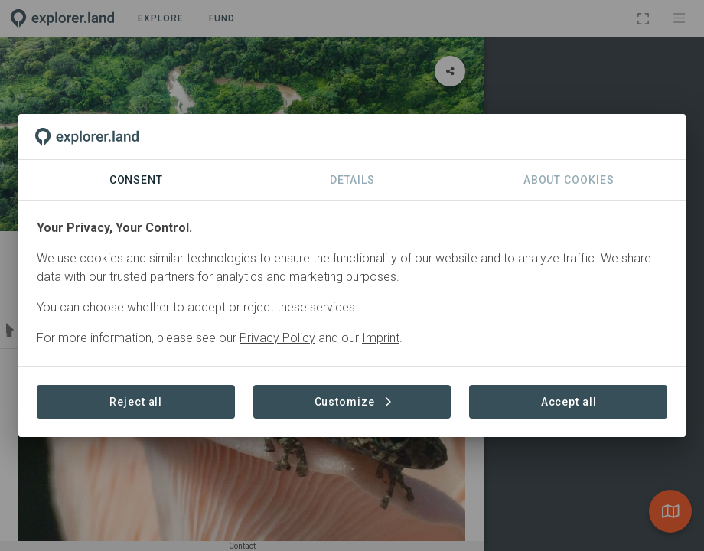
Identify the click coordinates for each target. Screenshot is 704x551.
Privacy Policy (277, 338)
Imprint (380, 338)
